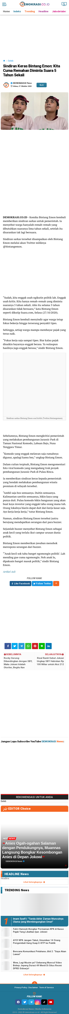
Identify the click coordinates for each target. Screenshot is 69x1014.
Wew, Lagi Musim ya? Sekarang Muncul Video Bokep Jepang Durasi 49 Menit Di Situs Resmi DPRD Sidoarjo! (37, 965)
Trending (30, 11)
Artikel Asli (9, 571)
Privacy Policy (20, 987)
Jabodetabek (59, 11)
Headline (43, 11)
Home (6, 11)
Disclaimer (33, 987)
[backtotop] (34, 984)
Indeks (17, 11)
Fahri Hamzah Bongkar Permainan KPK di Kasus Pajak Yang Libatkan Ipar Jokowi (38, 930)
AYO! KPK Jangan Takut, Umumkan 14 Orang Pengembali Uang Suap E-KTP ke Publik (36, 942)
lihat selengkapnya (34, 882)
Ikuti (42, 85)
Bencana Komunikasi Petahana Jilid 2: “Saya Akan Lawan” (39, 953)
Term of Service (46, 987)
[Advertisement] (35, 33)
